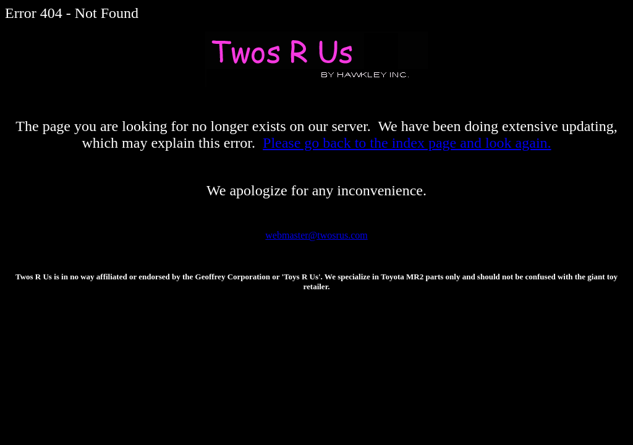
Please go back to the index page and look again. (407, 143)
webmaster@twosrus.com (316, 235)
